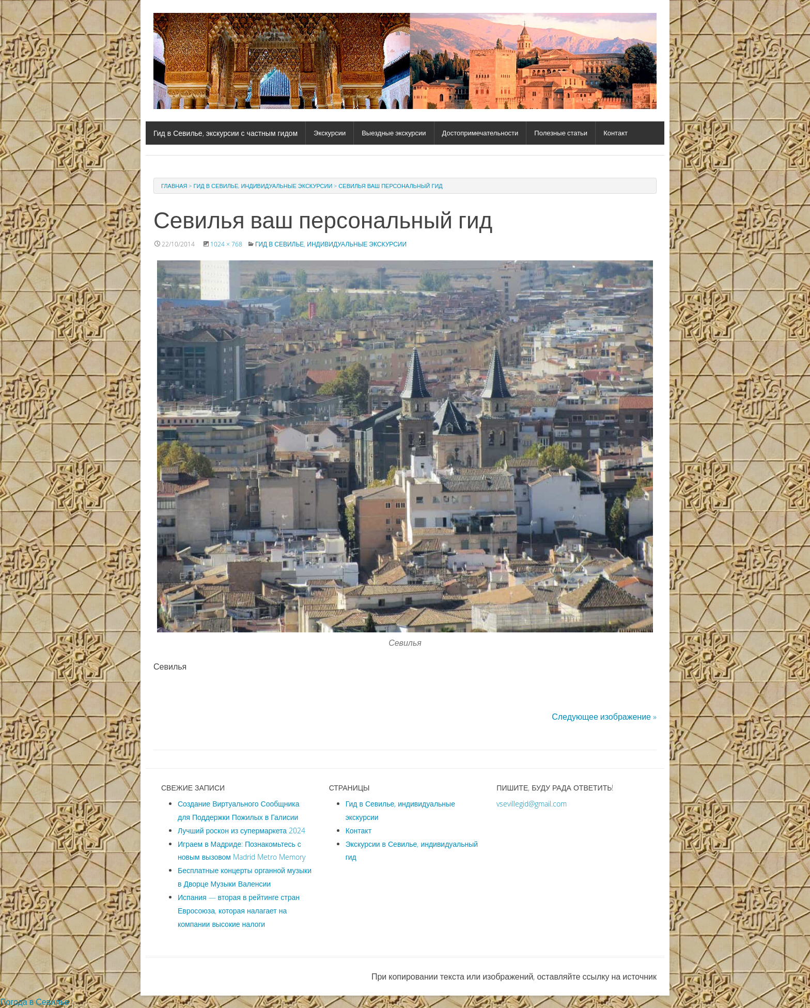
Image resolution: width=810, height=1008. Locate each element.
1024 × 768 (226, 244)
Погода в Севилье (34, 1001)
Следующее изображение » (604, 716)
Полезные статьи (560, 132)
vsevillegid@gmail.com (531, 804)
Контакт (615, 132)
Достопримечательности (480, 132)
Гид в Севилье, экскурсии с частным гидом (225, 133)
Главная (174, 186)
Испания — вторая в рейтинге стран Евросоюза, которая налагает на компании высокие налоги (239, 910)
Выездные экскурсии (394, 132)
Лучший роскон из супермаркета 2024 (241, 830)
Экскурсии (330, 132)
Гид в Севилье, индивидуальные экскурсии (262, 186)
